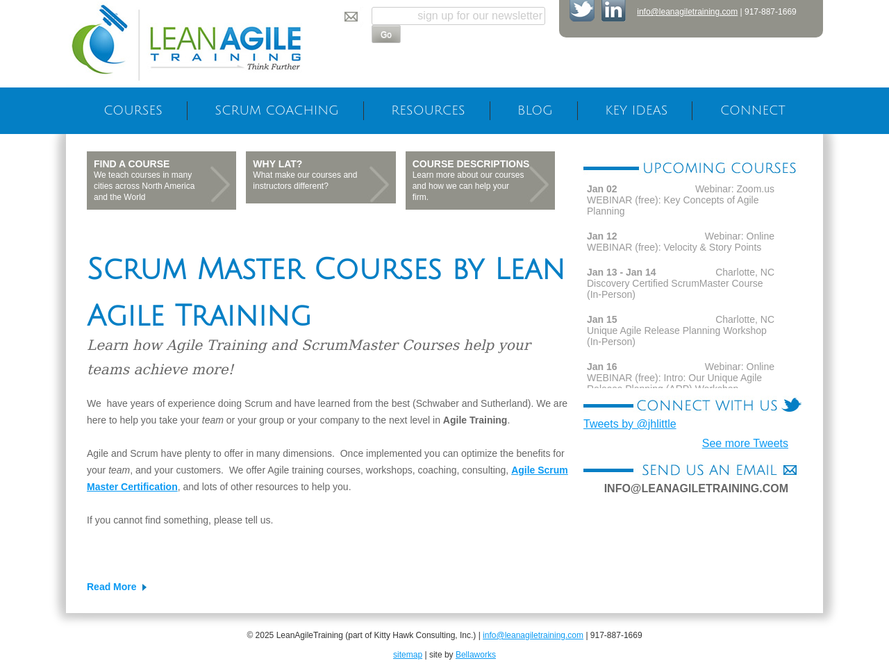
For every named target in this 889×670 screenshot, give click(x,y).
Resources (428, 110)
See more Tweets (745, 443)
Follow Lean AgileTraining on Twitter (582, 11)
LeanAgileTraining (192, 43)
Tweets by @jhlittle (629, 424)
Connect (753, 110)
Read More (112, 586)
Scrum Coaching (277, 110)
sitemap (407, 655)
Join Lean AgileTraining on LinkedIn (613, 11)
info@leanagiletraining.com (687, 12)
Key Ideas (636, 110)
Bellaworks (476, 655)
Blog (535, 110)
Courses (133, 110)
